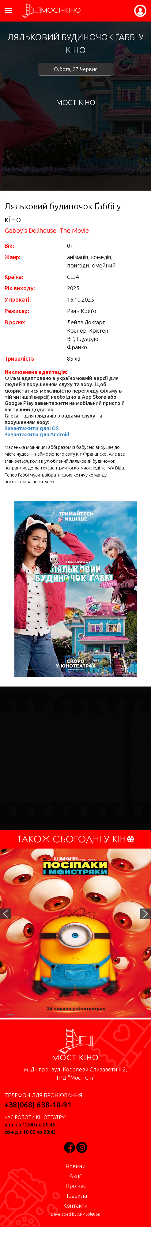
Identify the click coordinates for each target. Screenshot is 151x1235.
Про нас (76, 1186)
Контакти (75, 1205)
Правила (75, 1196)
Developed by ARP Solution (75, 1214)
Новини (76, 1166)
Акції (75, 1176)
